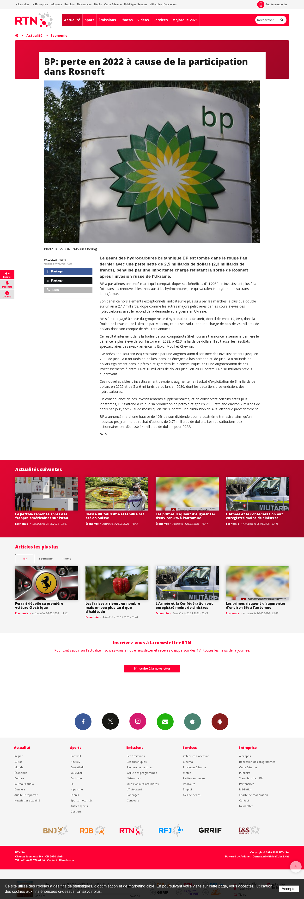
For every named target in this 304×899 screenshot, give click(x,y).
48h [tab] (25, 558)
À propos (245, 755)
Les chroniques (136, 761)
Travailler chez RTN (251, 778)
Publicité (244, 772)
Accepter (289, 889)
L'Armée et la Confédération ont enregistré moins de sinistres (254, 516)
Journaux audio (24, 783)
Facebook (83, 721)
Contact (244, 800)
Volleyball (77, 772)
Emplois (69, 4)
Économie (59, 35)
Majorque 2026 (184, 20)
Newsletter (246, 805)
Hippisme (77, 789)
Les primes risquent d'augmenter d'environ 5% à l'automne (185, 516)
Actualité (72, 20)
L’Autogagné (134, 789)
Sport (89, 20)
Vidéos (143, 20)
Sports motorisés (81, 800)
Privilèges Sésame (135, 4)
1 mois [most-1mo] (66, 558)
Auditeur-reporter (272, 4)
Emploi (187, 789)
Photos (127, 20)
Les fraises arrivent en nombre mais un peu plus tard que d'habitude (112, 607)
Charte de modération (253, 794)
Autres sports (79, 805)
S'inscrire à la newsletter (152, 668)
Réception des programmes (257, 761)
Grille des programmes (142, 772)
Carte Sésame (113, 4)
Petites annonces (194, 778)
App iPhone (192, 721)
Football (76, 755)
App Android (220, 721)
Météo (187, 772)
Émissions (107, 20)
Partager (55, 271)
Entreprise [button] (40, 4)
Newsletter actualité (27, 800)
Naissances (84, 4)
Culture (19, 778)
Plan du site (66, 860)
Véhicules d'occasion (163, 4)
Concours (133, 800)
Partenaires (246, 783)
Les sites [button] (23, 4)
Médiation (245, 789)
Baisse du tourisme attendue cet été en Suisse (114, 516)
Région (18, 755)
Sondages (133, 794)
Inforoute (56, 4)
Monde (19, 767)
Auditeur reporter (26, 794)
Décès (98, 4)
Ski (72, 783)
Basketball (77, 767)
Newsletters (165, 721)
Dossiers (19, 789)
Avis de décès (191, 794)
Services (160, 20)
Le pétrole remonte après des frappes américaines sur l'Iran (41, 516)
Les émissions (136, 755)
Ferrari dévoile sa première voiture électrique (39, 605)
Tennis (75, 794)
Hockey (75, 761)
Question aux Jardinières (142, 783)
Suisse (18, 761)
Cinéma (188, 761)
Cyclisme (76, 778)
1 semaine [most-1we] (46, 558)
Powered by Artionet (237, 856)
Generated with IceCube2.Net (271, 856)
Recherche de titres (139, 767)
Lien (53, 290)
